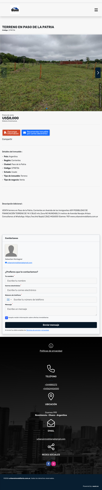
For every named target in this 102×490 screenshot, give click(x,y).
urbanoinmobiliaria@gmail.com (19, 263)
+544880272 (51, 384)
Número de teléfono (13, 295)
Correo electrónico (13, 285)
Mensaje (9, 304)
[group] (51, 72)
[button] (46, 108)
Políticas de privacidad (51, 351)
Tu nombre (9, 276)
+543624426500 (51, 388)
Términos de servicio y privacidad (37, 330)
